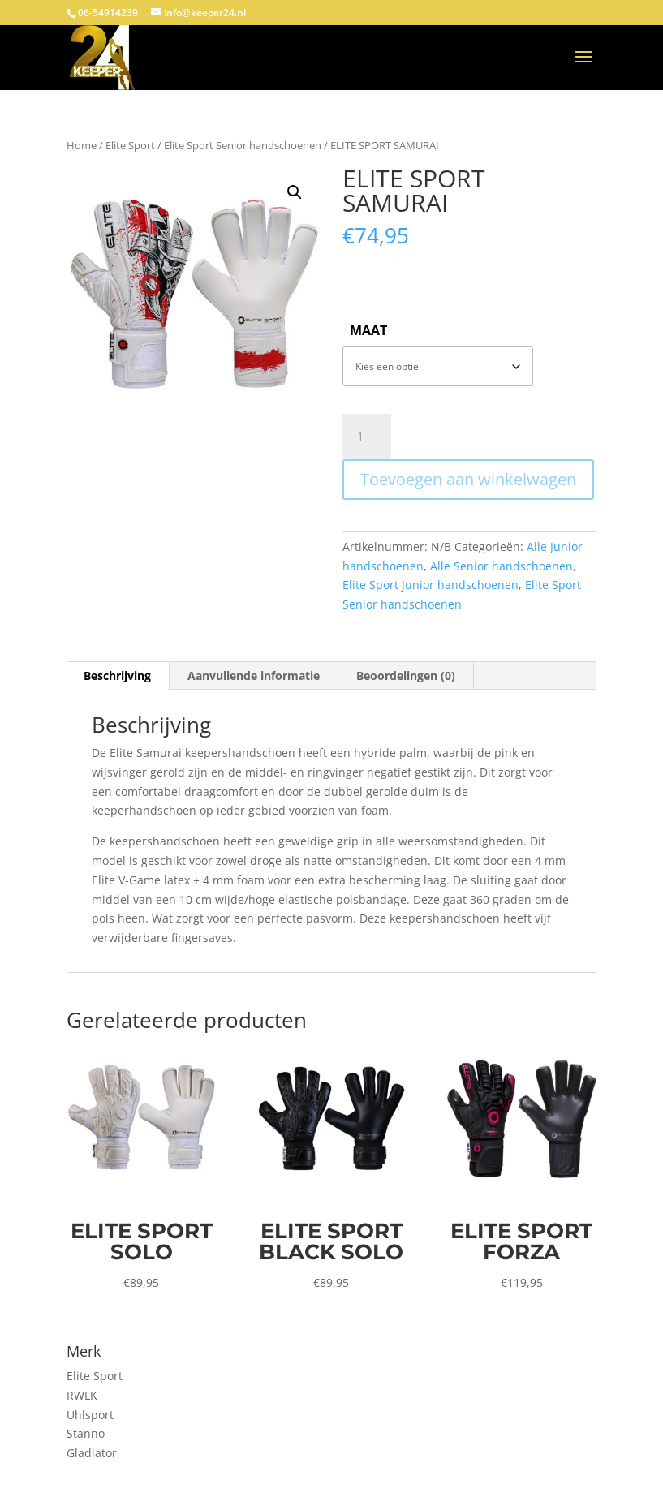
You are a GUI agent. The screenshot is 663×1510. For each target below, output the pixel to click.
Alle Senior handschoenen (501, 566)
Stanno (86, 1433)
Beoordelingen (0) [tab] (405, 675)
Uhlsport (90, 1414)
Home (82, 145)
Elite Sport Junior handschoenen (430, 584)
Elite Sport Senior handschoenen (242, 145)
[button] (294, 192)
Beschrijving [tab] (117, 675)
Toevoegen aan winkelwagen (468, 479)
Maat (368, 330)
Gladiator (92, 1453)
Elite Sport (130, 145)
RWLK (82, 1395)
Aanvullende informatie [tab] (253, 675)
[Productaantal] (366, 436)
